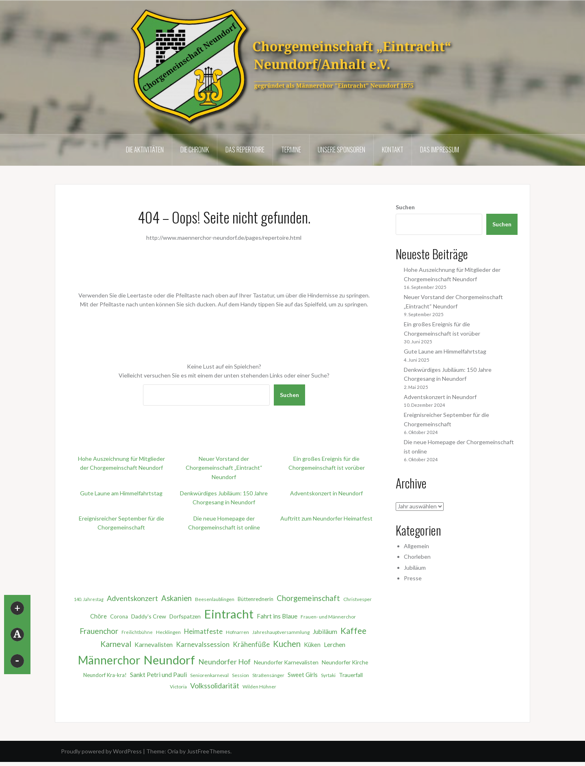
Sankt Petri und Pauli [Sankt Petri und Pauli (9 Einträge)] (158, 674)
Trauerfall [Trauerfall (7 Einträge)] (351, 674)
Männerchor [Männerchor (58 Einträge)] (109, 660)
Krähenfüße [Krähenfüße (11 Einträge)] (251, 644)
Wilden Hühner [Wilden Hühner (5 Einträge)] (259, 687)
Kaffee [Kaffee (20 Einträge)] (353, 630)
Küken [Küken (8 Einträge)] (312, 644)
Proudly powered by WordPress (101, 751)
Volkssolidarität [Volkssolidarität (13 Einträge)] (214, 685)
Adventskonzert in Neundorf (326, 493)
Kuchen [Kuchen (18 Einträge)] (287, 644)
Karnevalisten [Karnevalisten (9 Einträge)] (153, 644)
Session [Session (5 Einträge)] (240, 675)
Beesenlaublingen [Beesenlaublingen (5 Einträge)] (214, 599)
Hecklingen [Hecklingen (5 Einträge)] (168, 632)
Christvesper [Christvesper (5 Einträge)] (357, 599)
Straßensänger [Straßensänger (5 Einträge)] (268, 675)
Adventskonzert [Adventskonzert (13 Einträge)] (132, 598)
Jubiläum (415, 567)
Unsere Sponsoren (341, 149)
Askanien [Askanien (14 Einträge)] (176, 598)
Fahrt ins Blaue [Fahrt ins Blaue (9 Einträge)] (277, 616)
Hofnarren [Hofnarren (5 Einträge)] (237, 632)
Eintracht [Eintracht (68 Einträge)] (229, 614)
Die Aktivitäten (145, 149)
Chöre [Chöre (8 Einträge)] (98, 616)
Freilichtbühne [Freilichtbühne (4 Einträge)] (137, 632)
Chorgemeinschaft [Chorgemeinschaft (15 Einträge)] (308, 598)
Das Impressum (439, 149)
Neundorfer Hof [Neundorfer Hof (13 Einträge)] (224, 661)
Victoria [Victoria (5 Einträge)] (178, 687)
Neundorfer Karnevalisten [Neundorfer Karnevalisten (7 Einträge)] (286, 662)
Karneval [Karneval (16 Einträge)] (115, 644)
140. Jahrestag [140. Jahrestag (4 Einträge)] (89, 599)
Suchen (289, 394)
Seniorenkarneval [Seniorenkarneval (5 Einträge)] (209, 675)
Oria (172, 751)
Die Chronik (194, 149)
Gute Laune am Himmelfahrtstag (121, 493)
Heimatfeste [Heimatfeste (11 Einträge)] (203, 631)
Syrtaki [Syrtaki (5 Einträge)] (328, 675)
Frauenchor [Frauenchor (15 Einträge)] (99, 631)
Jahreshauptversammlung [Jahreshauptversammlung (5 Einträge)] (281, 632)
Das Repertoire (244, 149)
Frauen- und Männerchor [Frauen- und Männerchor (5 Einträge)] (328, 617)
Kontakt (392, 149)
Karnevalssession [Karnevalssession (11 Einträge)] (203, 644)
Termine (291, 149)
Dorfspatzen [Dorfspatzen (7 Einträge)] (185, 616)
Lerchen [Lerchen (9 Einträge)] (334, 644)
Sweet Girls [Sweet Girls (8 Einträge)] (303, 674)
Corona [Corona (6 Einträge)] (119, 616)
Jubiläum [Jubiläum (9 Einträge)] (325, 631)
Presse (413, 578)
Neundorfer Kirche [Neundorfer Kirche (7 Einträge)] (345, 662)
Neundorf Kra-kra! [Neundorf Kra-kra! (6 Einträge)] (105, 675)
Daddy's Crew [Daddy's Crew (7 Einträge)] (148, 616)
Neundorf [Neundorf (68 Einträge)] (169, 660)
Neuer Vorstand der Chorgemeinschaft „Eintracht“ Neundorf (224, 467)
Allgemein (416, 545)
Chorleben (417, 556)
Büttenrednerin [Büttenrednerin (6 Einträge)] (255, 599)
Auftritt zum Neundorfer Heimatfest (326, 518)
